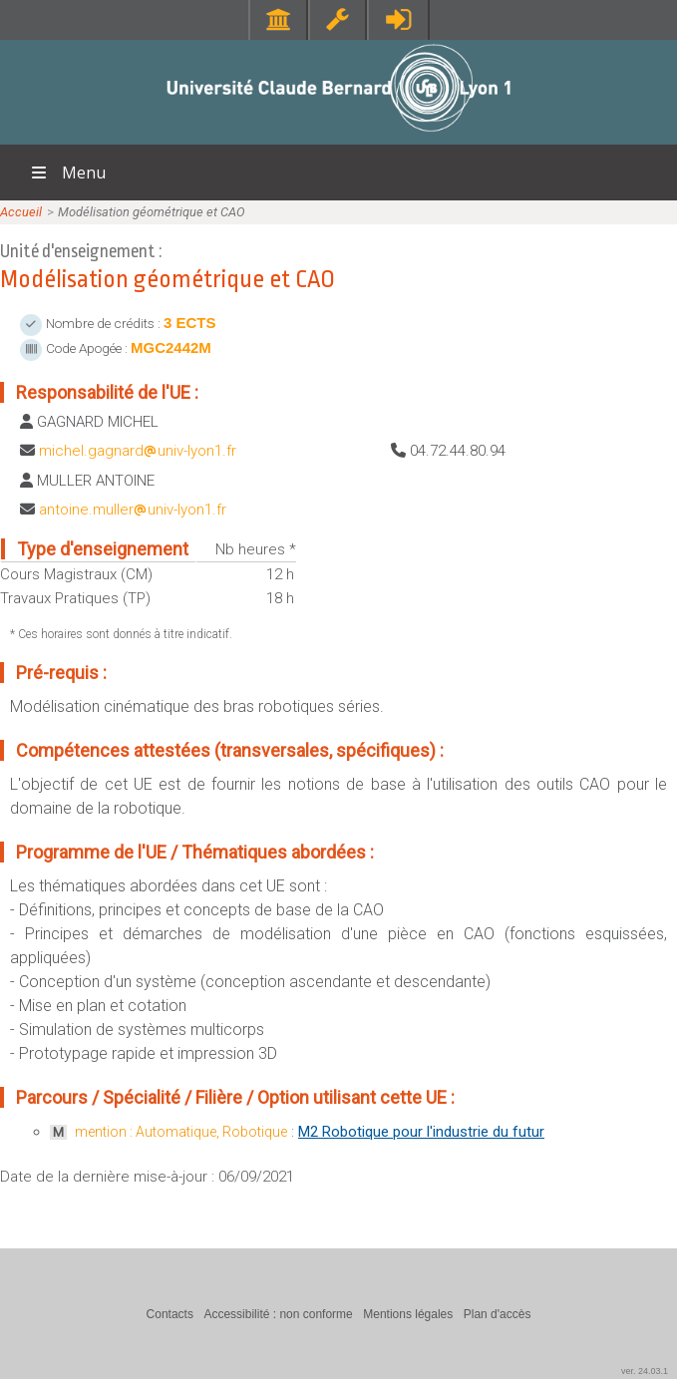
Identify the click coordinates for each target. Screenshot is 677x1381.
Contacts (170, 1314)
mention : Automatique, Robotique (181, 1132)
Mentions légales (408, 1314)
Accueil (21, 211)
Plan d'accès (497, 1314)
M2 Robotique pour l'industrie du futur (421, 1132)
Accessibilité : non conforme (277, 1314)
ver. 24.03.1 (644, 1371)
